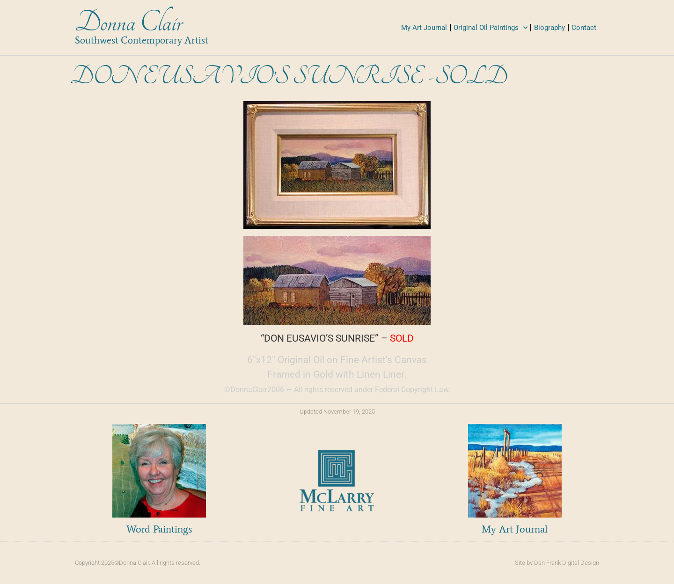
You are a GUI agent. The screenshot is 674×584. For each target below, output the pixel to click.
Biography (549, 27)
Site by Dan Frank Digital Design (557, 562)
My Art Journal (424, 27)
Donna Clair (128, 23)
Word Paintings (159, 529)
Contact (583, 27)
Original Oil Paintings (490, 28)
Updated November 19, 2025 (337, 411)
